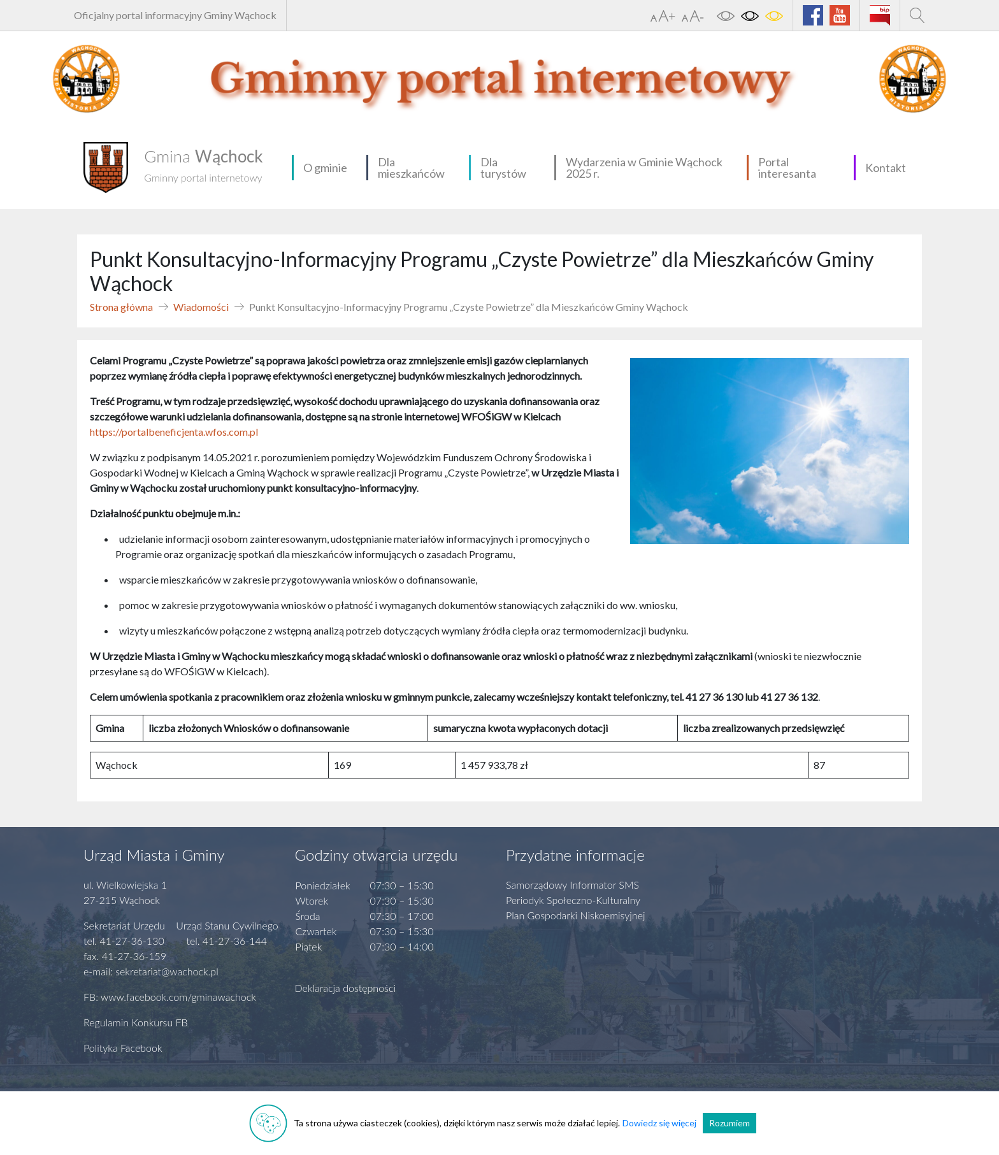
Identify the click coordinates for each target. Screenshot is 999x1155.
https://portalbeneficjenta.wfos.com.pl (174, 432)
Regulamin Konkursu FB (135, 1022)
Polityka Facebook (122, 1048)
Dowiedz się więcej (659, 1122)
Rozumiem (729, 1122)
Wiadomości (201, 307)
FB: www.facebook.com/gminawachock (169, 997)
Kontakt (885, 167)
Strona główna (121, 307)
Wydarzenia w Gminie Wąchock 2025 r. (644, 167)
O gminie (325, 167)
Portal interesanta (787, 167)
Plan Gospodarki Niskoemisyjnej (575, 915)
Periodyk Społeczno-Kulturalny (573, 900)
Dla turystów (503, 167)
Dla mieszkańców (411, 167)
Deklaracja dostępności (345, 988)
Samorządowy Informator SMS (572, 885)
